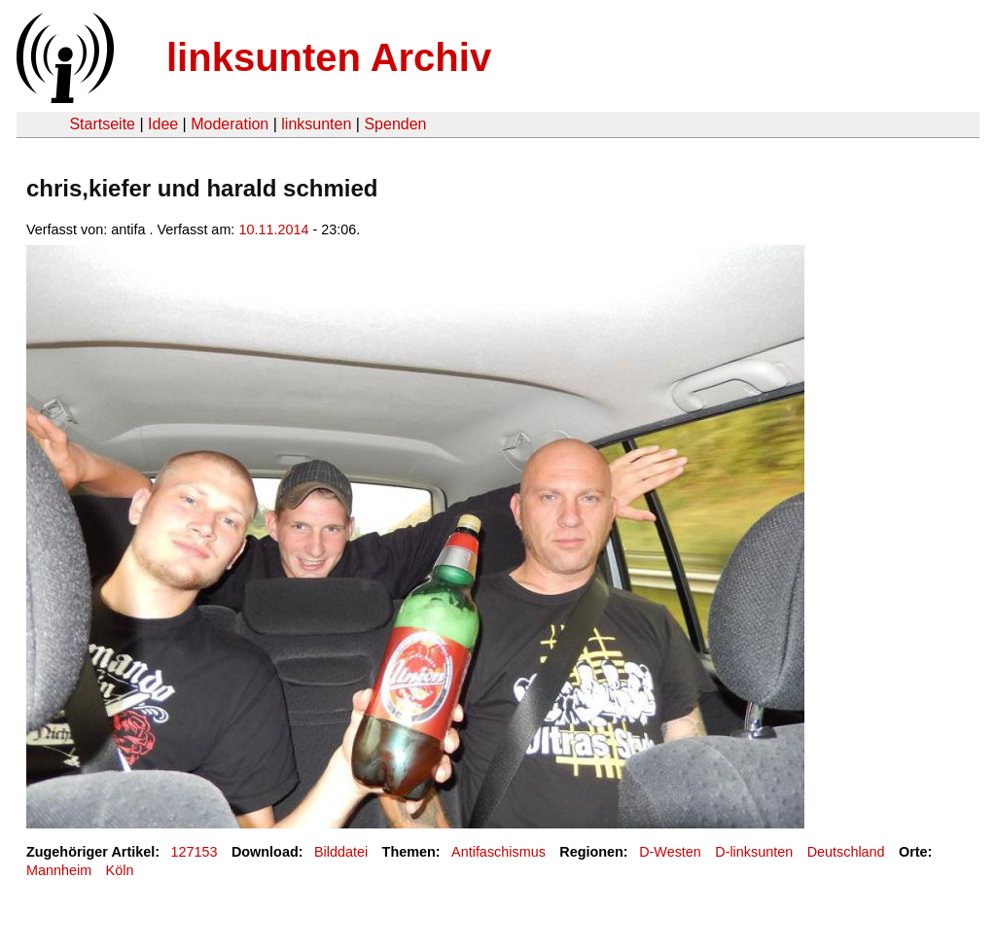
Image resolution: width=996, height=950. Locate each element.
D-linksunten (754, 852)
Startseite (102, 124)
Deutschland (846, 852)
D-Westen (670, 852)
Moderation (229, 124)
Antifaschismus (498, 852)
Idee (163, 124)
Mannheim (58, 870)
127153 (194, 852)
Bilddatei (341, 852)
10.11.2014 (273, 229)
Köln (120, 870)
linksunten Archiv (328, 57)
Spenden (395, 124)
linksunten (316, 124)
